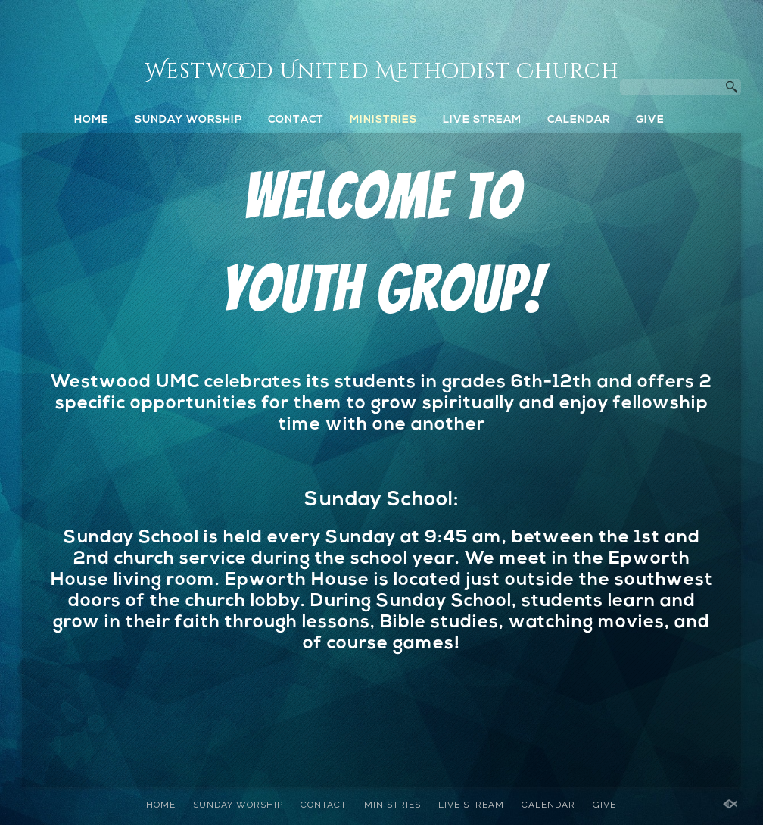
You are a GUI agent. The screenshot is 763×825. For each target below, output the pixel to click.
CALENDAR (578, 120)
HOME (91, 120)
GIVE (650, 120)
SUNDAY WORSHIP (188, 120)
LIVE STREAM (482, 120)
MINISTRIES (383, 120)
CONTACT (296, 120)
